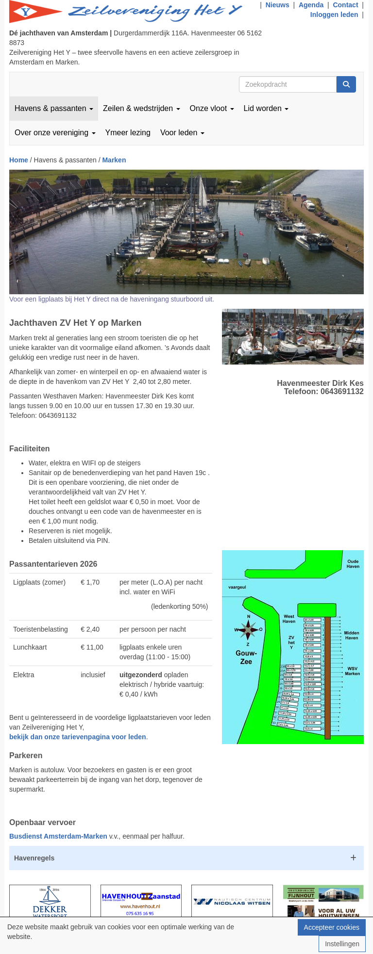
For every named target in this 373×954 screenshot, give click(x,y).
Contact (345, 5)
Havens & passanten (54, 108)
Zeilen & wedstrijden (141, 108)
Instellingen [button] (342, 944)
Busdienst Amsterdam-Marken (58, 836)
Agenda (311, 5)
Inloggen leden (334, 14)
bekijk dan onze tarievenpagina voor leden (77, 737)
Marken (114, 160)
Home (18, 160)
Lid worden (266, 108)
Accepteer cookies (331, 927)
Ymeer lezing (128, 132)
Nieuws (277, 5)
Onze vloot (212, 108)
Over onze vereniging (55, 132)
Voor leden (182, 132)
